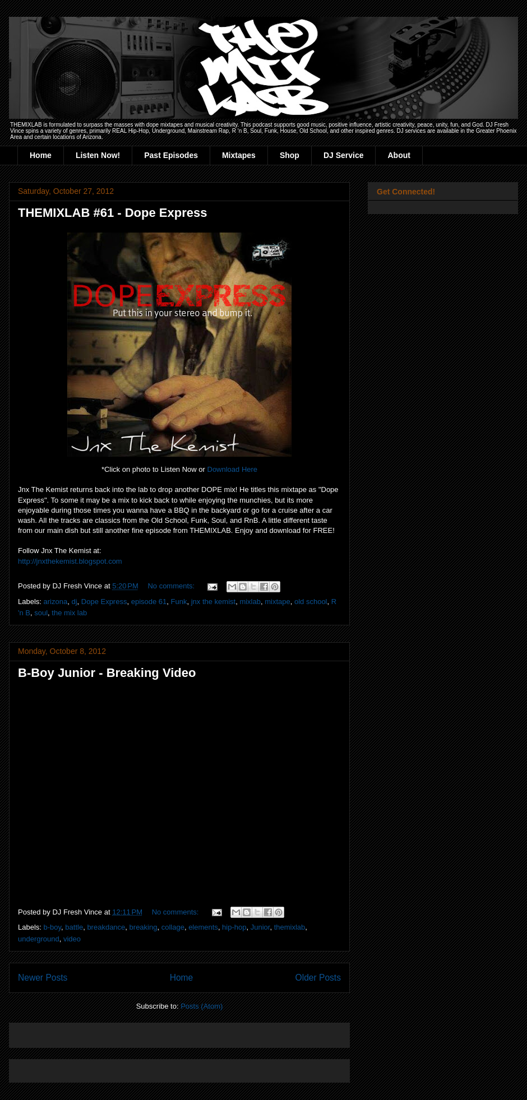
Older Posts (318, 977)
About (398, 155)
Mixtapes (239, 155)
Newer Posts (42, 977)
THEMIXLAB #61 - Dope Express (112, 213)
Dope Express (104, 601)
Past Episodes (171, 155)
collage (172, 927)
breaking (144, 927)
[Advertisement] (149, 1031)
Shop (289, 155)
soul (41, 613)
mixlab (250, 601)
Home (41, 155)
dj (74, 601)
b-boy (53, 927)
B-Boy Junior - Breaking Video (107, 673)
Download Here (232, 469)
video (72, 939)
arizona (56, 601)
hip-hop (234, 927)
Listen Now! (98, 155)
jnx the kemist (213, 601)
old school (310, 601)
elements (203, 927)
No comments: (171, 586)
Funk (179, 601)
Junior (260, 927)
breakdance (106, 927)
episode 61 (149, 601)
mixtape (277, 601)
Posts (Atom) (202, 1006)
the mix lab (69, 613)
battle (74, 927)
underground (38, 939)
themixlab (290, 927)
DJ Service (343, 155)
